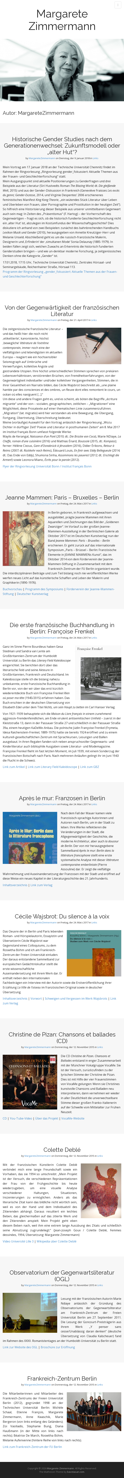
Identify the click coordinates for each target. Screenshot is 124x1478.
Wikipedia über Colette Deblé (56, 1241)
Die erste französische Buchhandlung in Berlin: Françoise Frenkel (62, 628)
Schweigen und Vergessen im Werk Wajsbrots (76, 999)
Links (95, 158)
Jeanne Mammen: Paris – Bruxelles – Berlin (62, 497)
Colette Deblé (62, 1149)
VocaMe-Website (72, 1118)
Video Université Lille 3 (18, 1241)
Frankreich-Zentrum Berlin (62, 1378)
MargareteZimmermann (42, 158)
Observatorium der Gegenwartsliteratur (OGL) (62, 1275)
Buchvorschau (12, 589)
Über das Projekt (46, 1118)
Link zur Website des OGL (20, 1347)
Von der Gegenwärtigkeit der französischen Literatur (62, 310)
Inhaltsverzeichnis (15, 885)
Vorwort (36, 999)
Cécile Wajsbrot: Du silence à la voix (62, 916)
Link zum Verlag (41, 885)
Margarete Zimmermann (62, 19)
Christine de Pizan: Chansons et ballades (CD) (62, 1037)
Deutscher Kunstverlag (32, 594)
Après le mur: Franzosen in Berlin (62, 798)
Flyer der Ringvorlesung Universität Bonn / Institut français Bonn (47, 466)
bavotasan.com (75, 1471)
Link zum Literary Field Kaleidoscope (52, 767)
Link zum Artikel (14, 767)
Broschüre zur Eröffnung (58, 1347)
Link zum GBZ (89, 767)
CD (5, 1118)
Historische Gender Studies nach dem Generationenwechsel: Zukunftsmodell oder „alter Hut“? (62, 145)
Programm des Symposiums (44, 589)
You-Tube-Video (20, 1118)
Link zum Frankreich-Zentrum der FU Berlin (32, 1447)
